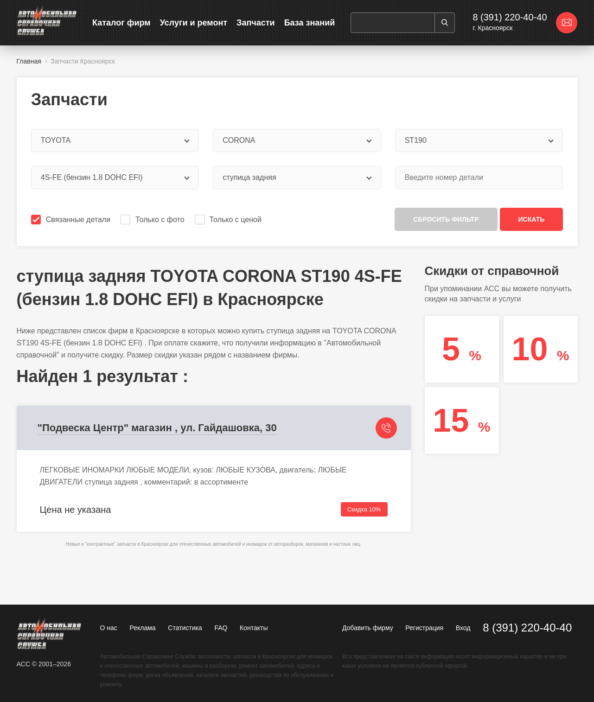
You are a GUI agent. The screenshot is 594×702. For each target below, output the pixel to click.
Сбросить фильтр (446, 219)
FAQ (220, 628)
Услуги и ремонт (193, 23)
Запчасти (255, 23)
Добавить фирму (367, 628)
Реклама (142, 628)
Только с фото (153, 219)
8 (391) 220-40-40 (510, 17)
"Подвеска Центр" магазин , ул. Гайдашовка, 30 (157, 428)
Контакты (254, 628)
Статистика (185, 628)
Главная (29, 61)
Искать (531, 219)
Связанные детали (71, 219)
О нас (108, 628)
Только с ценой (229, 219)
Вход (463, 628)
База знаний (309, 23)
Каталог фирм (121, 23)
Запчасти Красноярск (83, 61)
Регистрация (424, 628)
